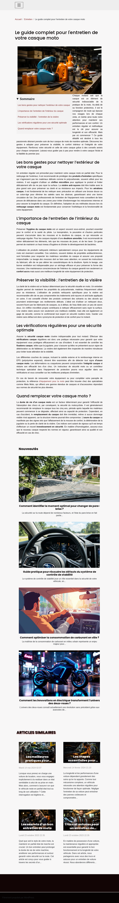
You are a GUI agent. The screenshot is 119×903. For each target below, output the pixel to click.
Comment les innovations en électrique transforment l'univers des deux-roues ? (59, 702)
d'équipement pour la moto (51, 381)
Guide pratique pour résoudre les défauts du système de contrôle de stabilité (59, 573)
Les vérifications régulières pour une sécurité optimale (42, 123)
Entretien (28, 19)
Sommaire (27, 99)
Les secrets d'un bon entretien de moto (37, 826)
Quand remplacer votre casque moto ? (35, 129)
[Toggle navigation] (19, 5)
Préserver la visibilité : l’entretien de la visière (38, 117)
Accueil (18, 19)
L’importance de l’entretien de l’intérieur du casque (40, 111)
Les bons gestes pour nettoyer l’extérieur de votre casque (44, 105)
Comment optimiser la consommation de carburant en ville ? (59, 637)
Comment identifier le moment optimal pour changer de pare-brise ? (59, 507)
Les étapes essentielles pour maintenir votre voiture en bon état (82, 762)
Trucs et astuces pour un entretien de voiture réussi (81, 828)
